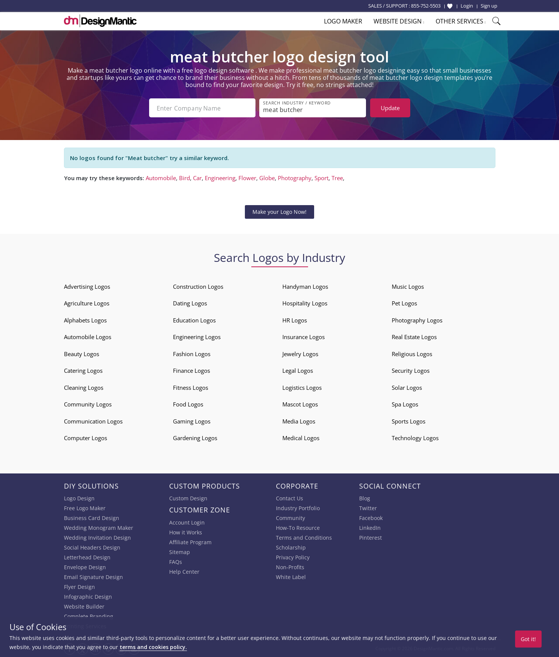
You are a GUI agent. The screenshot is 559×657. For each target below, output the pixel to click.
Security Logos (411, 370)
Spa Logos (405, 404)
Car (197, 178)
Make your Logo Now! (279, 211)
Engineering (220, 178)
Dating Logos (190, 303)
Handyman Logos (305, 286)
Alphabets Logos (85, 320)
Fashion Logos (191, 354)
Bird (184, 178)
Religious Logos (412, 354)
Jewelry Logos (300, 354)
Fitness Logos (190, 387)
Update (390, 108)
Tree (337, 178)
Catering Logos (83, 370)
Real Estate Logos (414, 337)
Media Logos (298, 421)
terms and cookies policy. (153, 647)
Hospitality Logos (304, 303)
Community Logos (88, 404)
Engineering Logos (197, 337)
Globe (267, 178)
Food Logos (188, 404)
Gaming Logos (191, 421)
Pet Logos (404, 303)
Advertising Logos (87, 286)
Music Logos (408, 286)
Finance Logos (191, 370)
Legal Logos (297, 370)
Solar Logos (407, 387)
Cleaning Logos (83, 387)
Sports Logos (408, 421)
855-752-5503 (426, 5)
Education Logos (194, 320)
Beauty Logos (81, 354)
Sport (322, 178)
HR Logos (294, 320)
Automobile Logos (87, 337)
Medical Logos (300, 438)
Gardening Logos (195, 438)
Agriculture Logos (86, 303)
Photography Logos (417, 320)
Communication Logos (93, 421)
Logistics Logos (302, 387)
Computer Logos (85, 438)
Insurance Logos (303, 337)
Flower (247, 178)
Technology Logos (415, 438)
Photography (294, 178)
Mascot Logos (300, 404)
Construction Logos (198, 286)
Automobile (161, 178)
